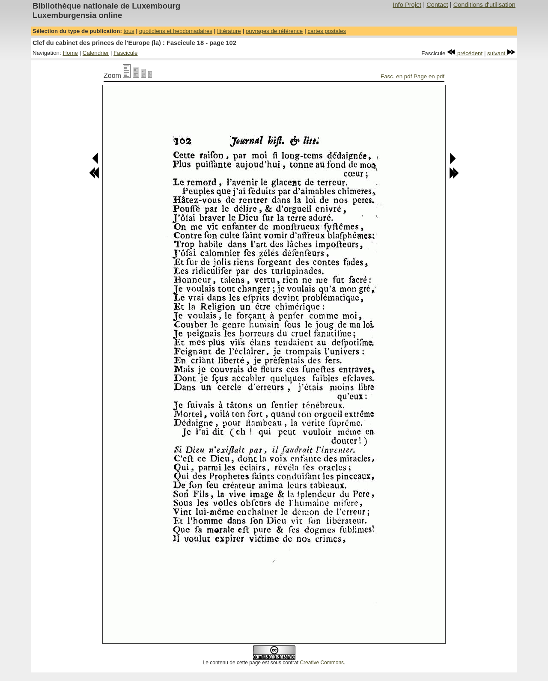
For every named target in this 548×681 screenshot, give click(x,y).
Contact (437, 4)
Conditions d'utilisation (484, 4)
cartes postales (326, 31)
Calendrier (96, 53)
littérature (229, 31)
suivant (501, 53)
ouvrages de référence (274, 31)
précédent (464, 53)
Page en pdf (429, 76)
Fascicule (125, 53)
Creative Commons (322, 663)
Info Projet (407, 4)
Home (70, 53)
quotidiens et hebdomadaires (175, 31)
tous (129, 31)
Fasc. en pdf (396, 76)
